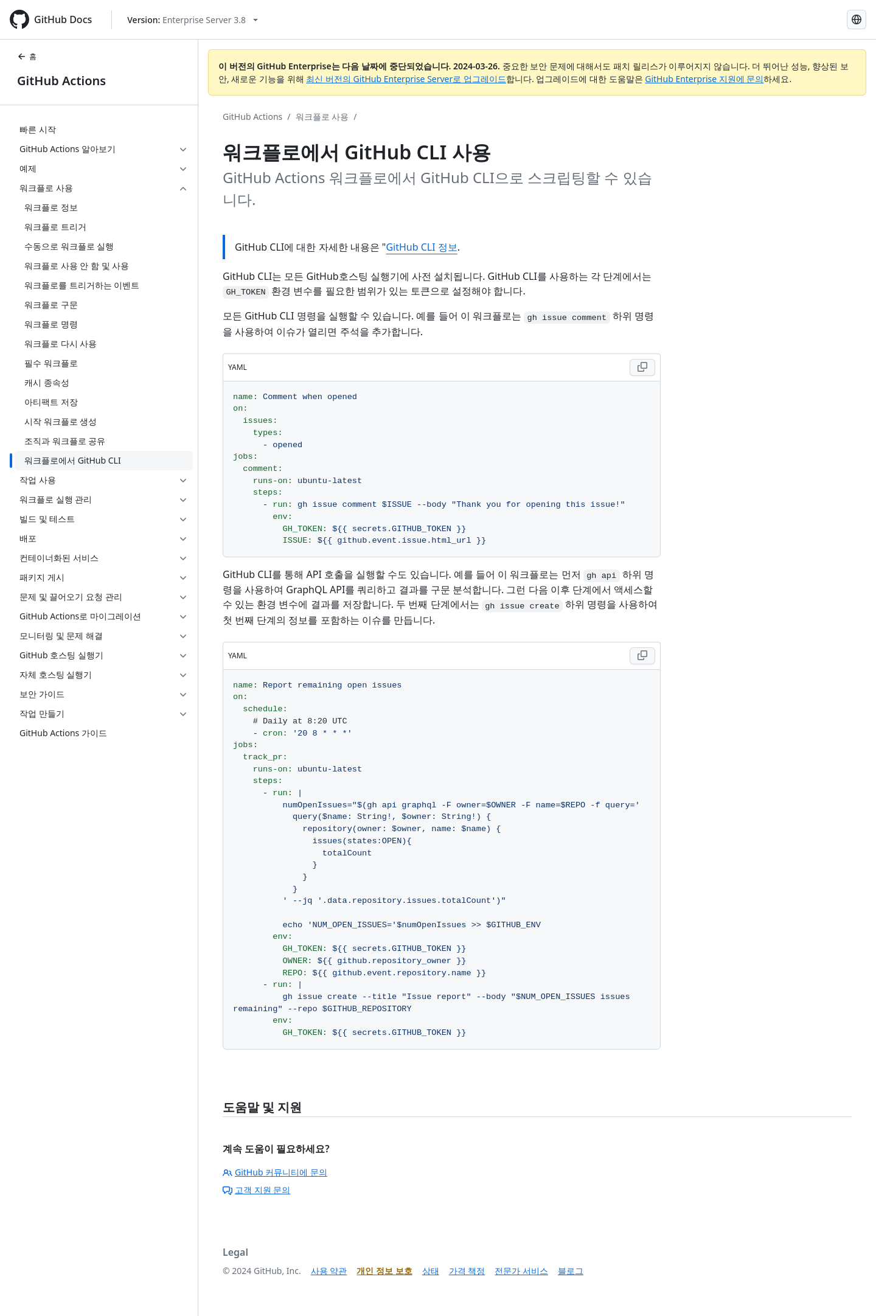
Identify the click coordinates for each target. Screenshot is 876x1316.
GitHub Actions (61, 80)
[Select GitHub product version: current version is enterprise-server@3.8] (192, 19)
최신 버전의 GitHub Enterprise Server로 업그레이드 (406, 79)
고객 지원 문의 (256, 1190)
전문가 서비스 (521, 1270)
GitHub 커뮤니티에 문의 (275, 1172)
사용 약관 (329, 1270)
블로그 (570, 1270)
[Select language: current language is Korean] (856, 19)
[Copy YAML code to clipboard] (642, 367)
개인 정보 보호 (384, 1270)
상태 (430, 1270)
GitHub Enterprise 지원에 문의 (704, 79)
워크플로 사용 (322, 116)
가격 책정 (467, 1270)
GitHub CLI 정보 (421, 247)
